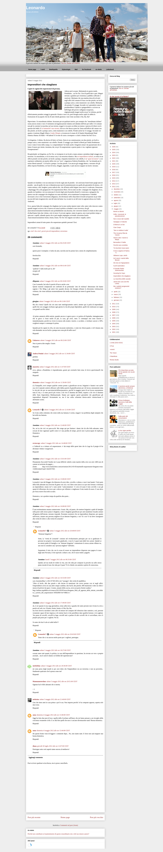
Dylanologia (66, 69)
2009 (114, 309)
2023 (114, 155)
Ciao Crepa (117, 227)
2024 (114, 152)
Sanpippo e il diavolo (120, 222)
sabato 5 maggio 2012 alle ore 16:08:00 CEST (55, 506)
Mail (76, 69)
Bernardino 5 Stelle (119, 242)
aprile (116, 291)
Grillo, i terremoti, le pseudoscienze (119, 215)
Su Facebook (86, 69)
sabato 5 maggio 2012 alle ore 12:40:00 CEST (55, 425)
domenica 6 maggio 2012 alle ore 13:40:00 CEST (53, 715)
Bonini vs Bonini (118, 211)
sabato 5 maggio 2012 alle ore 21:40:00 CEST (55, 699)
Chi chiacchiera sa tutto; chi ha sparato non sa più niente (126, 372)
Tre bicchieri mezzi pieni (121, 248)
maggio (116, 209)
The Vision (113, 353)
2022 (114, 158)
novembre (117, 192)
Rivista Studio (114, 360)
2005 (114, 321)
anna (34, 715)
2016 (114, 175)
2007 (114, 315)
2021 (114, 161)
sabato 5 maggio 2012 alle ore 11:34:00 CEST (59, 353)
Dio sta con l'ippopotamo (121, 263)
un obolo (99, 69)
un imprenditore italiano (85, 156)
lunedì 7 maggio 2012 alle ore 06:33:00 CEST (60, 559)
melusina (36, 699)
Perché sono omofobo (120, 245)
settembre (117, 197)
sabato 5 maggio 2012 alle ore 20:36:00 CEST (56, 666)
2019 (114, 166)
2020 (114, 164)
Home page (32, 69)
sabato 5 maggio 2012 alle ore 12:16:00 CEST (59, 410)
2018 (114, 169)
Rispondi (36, 259)
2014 (114, 181)
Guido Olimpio (56, 133)
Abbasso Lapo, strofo (120, 255)
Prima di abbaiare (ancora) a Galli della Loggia (125, 402)
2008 (114, 312)
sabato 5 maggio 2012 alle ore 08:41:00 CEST (55, 265)
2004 (114, 323)
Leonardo (35, 7)
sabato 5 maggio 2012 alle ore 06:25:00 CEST (55, 243)
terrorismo (63, 231)
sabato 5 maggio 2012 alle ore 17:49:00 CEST (55, 603)
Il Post (112, 346)
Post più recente (34, 817)
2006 (114, 318)
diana (35, 746)
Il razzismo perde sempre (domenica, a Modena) (126, 387)
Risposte (38, 527)
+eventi (112, 349)
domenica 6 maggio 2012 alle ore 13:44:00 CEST (53, 730)
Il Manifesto (113, 356)
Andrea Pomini (38, 353)
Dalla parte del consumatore (123, 417)
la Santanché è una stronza (50, 128)
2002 (114, 329)
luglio (116, 203)
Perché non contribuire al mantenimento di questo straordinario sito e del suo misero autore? (58, 834)
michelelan (36, 666)
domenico (36, 382)
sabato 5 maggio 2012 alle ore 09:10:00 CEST (55, 281)
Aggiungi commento (35, 757)
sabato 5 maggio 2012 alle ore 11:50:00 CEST (55, 382)
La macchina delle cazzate (122, 279)
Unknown (36, 340)
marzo (116, 294)
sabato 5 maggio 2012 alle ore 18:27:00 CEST (55, 650)
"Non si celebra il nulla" (120, 230)
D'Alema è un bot (119, 224)
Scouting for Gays (119, 273)
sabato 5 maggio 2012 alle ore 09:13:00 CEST (54, 301)
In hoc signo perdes (124, 430)
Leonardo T (37, 410)
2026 (114, 147)
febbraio (116, 297)
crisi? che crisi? (35, 231)
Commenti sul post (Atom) (69, 825)
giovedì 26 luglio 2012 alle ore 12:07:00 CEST (53, 746)
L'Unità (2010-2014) (116, 343)
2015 (114, 178)
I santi (43, 69)
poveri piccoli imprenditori (51, 231)
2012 (114, 186)
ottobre (116, 195)
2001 (114, 332)
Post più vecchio (96, 817)
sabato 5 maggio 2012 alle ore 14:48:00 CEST (56, 443)
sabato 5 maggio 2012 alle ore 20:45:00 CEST (65, 634)
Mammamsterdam (39, 681)
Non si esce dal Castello (121, 219)
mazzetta (36, 367)
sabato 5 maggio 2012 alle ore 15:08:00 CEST (55, 479)
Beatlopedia (53, 69)
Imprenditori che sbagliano (121, 276)
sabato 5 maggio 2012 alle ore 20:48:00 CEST (65, 531)
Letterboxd (110, 69)
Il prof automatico (119, 266)
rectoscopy (36, 443)
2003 (114, 326)
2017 (114, 172)
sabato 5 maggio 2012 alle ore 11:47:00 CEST (55, 367)
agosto (116, 200)
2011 (114, 304)
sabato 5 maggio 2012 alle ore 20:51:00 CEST (61, 681)
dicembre (117, 189)
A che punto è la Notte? (119, 96)
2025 (114, 149)
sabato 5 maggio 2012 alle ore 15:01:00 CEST (55, 459)
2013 (114, 184)
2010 (114, 306)
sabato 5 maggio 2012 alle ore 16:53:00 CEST (55, 578)
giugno (116, 206)
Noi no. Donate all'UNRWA (70, 63)
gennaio (116, 300)
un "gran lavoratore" (92, 159)
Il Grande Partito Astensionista (118, 269)
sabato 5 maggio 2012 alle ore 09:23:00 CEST (55, 340)
